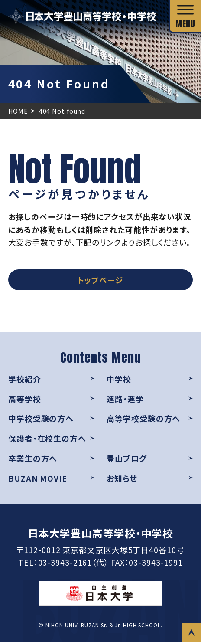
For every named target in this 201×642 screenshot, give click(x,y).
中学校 (119, 378)
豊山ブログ (126, 458)
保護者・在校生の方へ (47, 438)
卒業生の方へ (32, 458)
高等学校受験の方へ (143, 418)
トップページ (100, 279)
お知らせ (122, 478)
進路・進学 (125, 398)
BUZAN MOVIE (37, 478)
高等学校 (24, 398)
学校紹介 (24, 378)
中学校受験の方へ (41, 418)
